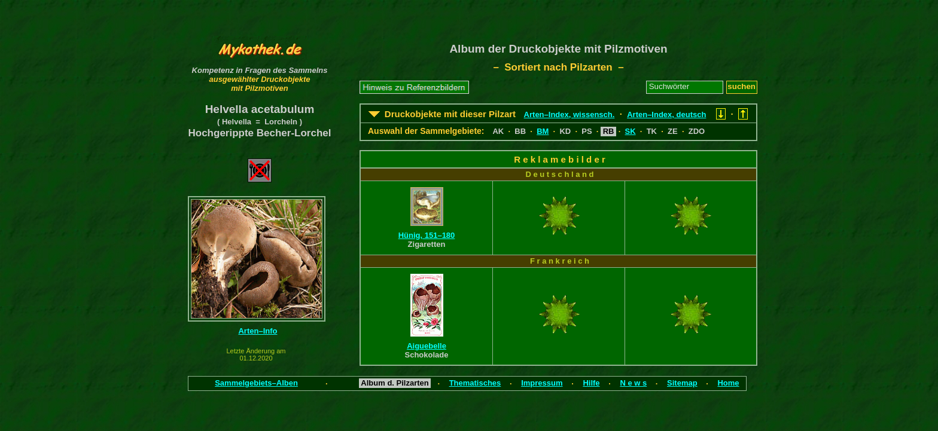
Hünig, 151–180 (426, 235)
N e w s (633, 382)
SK (630, 131)
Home (728, 382)
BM (543, 131)
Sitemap (682, 382)
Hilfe (591, 382)
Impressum (541, 382)
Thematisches (475, 382)
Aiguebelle (426, 345)
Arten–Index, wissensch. (569, 114)
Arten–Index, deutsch (666, 114)
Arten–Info (257, 330)
